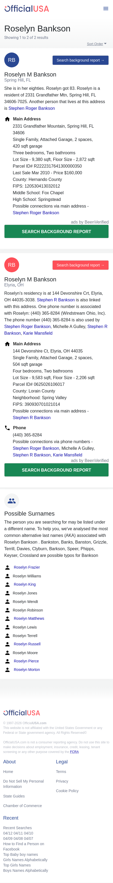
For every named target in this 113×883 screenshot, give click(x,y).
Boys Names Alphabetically (25, 870)
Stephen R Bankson (56, 300)
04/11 (18, 833)
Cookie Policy (67, 791)
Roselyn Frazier (22, 567)
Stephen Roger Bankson (32, 108)
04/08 (18, 838)
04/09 (7, 838)
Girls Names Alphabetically (25, 860)
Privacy (62, 781)
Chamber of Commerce (22, 806)
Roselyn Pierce (21, 661)
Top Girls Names (17, 865)
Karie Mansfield (37, 333)
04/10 (28, 833)
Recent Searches (17, 828)
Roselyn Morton (22, 670)
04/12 (7, 833)
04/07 (28, 838)
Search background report (56, 231)
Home (8, 771)
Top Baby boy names (20, 854)
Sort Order (95, 44)
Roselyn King (20, 584)
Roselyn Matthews (24, 618)
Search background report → (80, 60)
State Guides (14, 796)
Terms (61, 771)
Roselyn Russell (22, 644)
